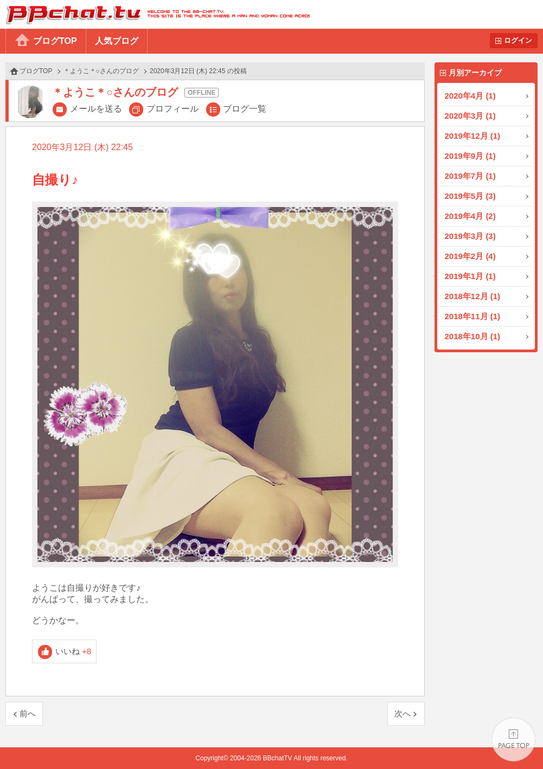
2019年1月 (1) (470, 276)
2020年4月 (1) (470, 95)
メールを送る (96, 108)
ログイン (518, 40)
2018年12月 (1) (473, 296)
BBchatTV (155, 14)
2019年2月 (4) (470, 256)
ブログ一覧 (244, 108)
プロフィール (172, 108)
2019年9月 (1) (470, 155)
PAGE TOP (513, 739)
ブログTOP (55, 41)
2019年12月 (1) (473, 135)
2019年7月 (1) (470, 175)
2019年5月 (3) (470, 196)
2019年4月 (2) (470, 216)
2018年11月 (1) (473, 316)
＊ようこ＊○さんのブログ (101, 71)
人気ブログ (116, 41)
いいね (73, 651)
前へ (28, 713)
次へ (402, 713)
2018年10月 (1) (473, 336)
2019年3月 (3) (470, 236)
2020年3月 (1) (470, 115)
